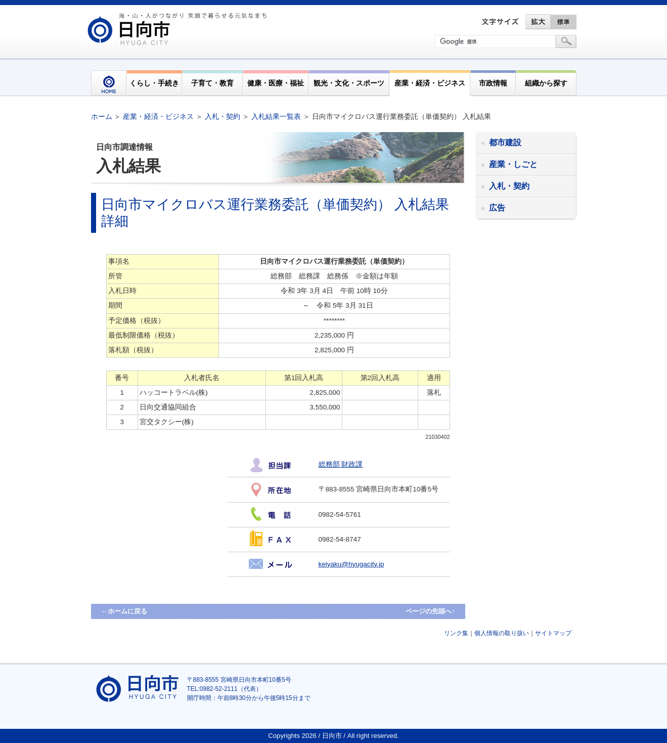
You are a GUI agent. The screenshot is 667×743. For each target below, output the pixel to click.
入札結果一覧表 (276, 116)
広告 (497, 207)
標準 (563, 21)
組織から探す (546, 83)
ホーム (101, 116)
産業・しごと (513, 164)
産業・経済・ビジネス (429, 83)
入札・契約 (222, 116)
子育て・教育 (212, 83)
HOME (108, 83)
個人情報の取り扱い (501, 633)
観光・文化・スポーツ (349, 83)
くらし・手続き (154, 83)
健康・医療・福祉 (275, 83)
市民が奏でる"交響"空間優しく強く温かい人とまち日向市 (178, 29)
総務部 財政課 (341, 464)
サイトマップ (553, 633)
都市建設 (505, 142)
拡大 (538, 21)
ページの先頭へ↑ (430, 611)
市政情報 (493, 83)
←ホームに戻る (124, 611)
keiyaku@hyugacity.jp (351, 564)
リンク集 (456, 633)
